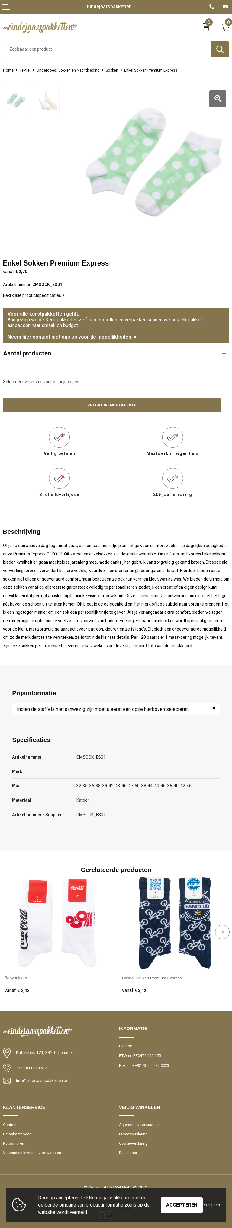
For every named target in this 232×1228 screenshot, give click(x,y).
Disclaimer (128, 1150)
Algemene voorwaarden (140, 1122)
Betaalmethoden (17, 1131)
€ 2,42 (17, 988)
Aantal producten (27, 350)
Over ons (126, 1043)
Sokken (114, 70)
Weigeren (212, 1205)
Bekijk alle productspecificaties (34, 292)
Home (8, 70)
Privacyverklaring (133, 1131)
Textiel (25, 70)
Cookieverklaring (134, 1141)
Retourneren (13, 1141)
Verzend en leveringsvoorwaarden (32, 1150)
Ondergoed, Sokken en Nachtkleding (69, 70)
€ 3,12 (134, 988)
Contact (10, 1122)
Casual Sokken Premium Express (153, 975)
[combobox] (107, 49)
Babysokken (16, 975)
